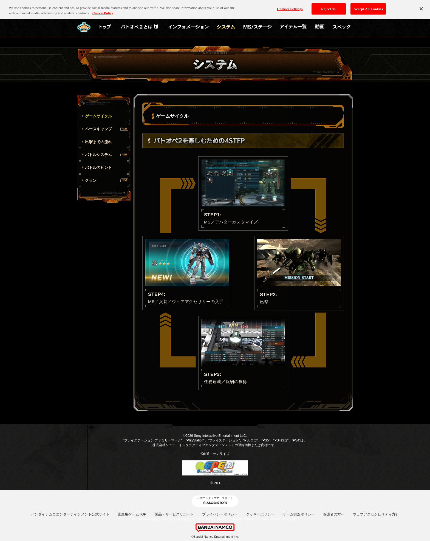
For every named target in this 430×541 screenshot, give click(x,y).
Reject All (328, 6)
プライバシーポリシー (220, 514)
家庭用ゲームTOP (132, 514)
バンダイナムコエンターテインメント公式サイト (70, 514)
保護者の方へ (333, 514)
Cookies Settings (289, 6)
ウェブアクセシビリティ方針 (376, 514)
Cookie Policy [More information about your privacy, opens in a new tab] (102, 10)
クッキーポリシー (260, 514)
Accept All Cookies (368, 6)
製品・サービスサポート (174, 514)
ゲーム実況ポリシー (299, 514)
